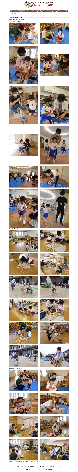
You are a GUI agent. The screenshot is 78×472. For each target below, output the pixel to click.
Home (11, 10)
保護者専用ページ (60, 10)
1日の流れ (19, 10)
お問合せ (65, 10)
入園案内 (43, 10)
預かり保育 (28, 10)
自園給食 (39, 10)
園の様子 (54, 10)
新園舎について (34, 10)
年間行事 (23, 10)
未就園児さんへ (49, 10)
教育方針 (15, 10)
